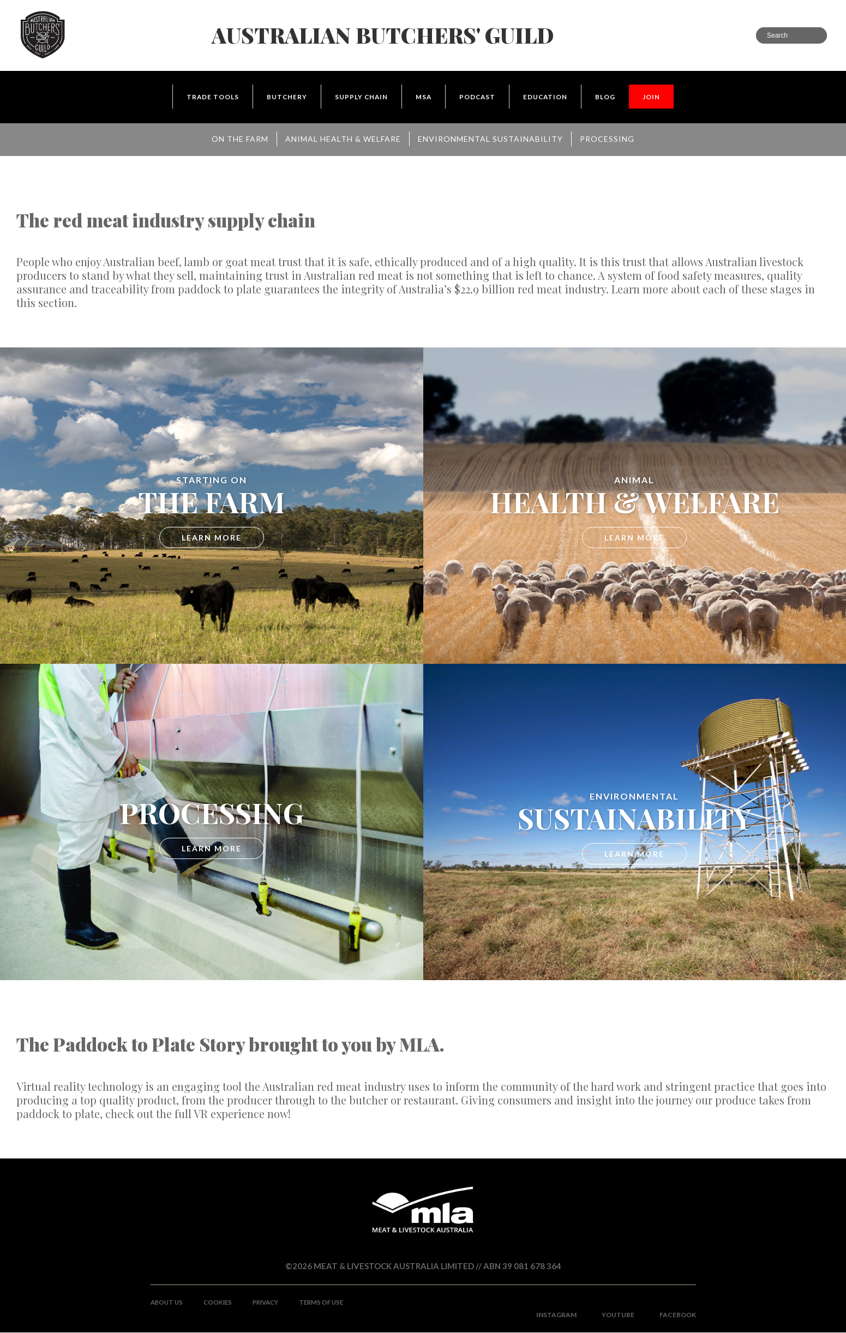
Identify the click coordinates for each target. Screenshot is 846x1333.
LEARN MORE (212, 538)
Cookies (221, 1303)
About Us (168, 1303)
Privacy (271, 1303)
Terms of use (330, 1303)
